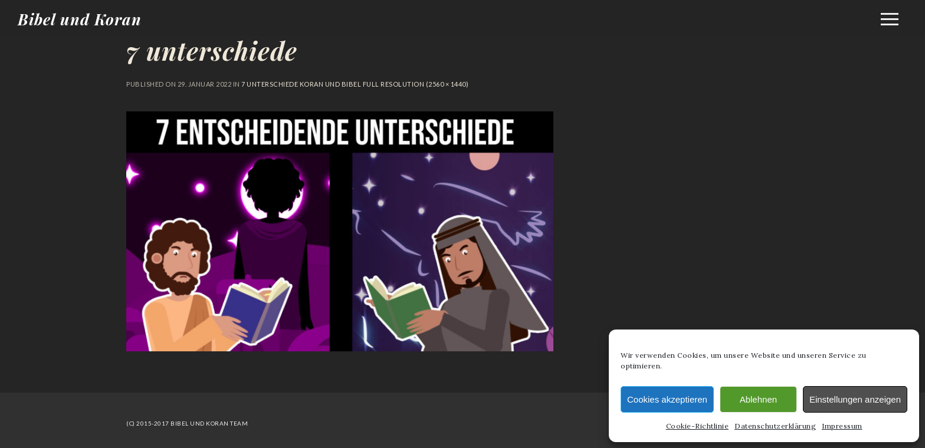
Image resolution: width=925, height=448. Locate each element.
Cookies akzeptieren (667, 399)
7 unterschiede (211, 50)
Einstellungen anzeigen (855, 399)
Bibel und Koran (80, 19)
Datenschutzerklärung (775, 425)
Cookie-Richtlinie (697, 425)
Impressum (842, 425)
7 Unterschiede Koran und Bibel (301, 84)
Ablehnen (758, 399)
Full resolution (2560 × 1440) (414, 84)
